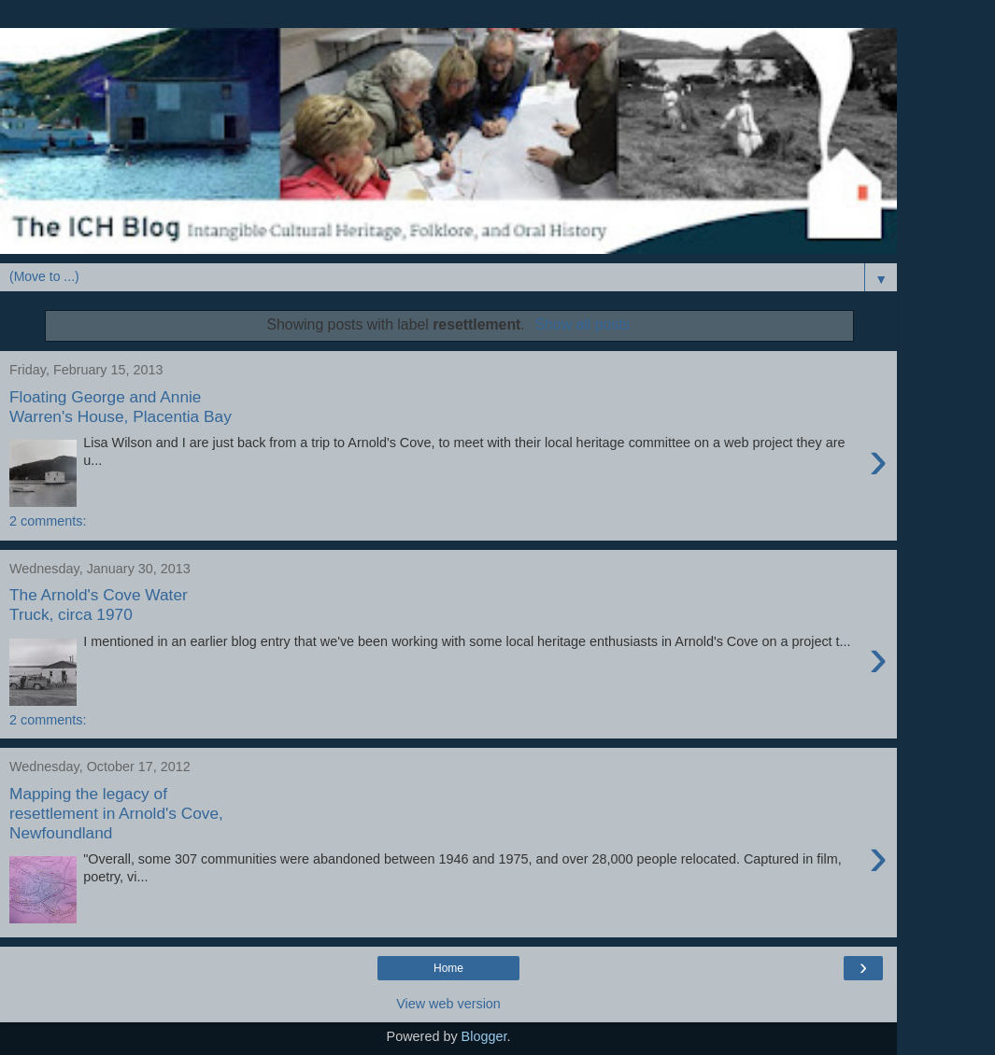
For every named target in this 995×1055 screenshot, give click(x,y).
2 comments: (47, 520)
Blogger (484, 1036)
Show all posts (582, 324)
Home (448, 968)
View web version (448, 1003)
